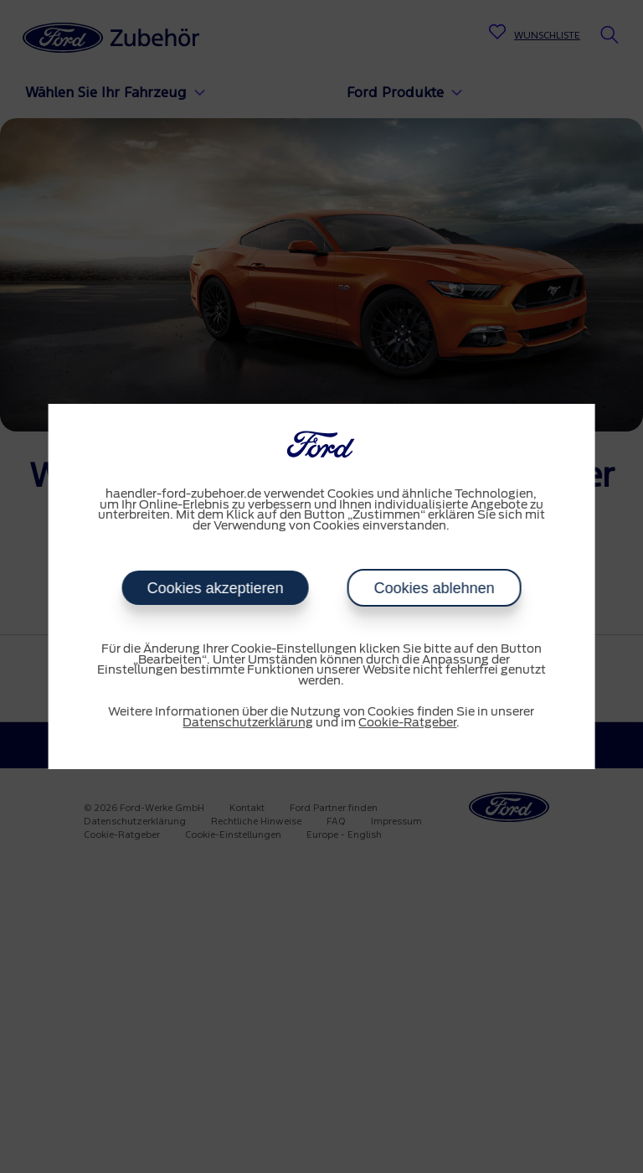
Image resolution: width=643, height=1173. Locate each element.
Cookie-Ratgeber (407, 723)
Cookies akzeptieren (215, 588)
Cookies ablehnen (433, 588)
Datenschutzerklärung (248, 723)
